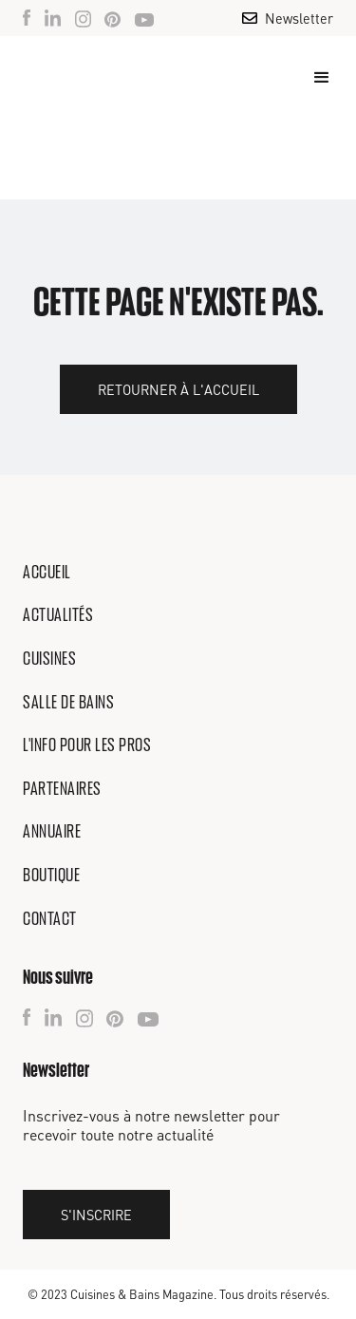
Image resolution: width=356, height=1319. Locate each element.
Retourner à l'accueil (178, 389)
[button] (313, 77)
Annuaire (52, 830)
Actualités (58, 614)
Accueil (47, 571)
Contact (50, 918)
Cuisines (49, 658)
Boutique (51, 874)
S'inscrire (96, 1214)
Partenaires (62, 788)
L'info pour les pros (87, 744)
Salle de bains (68, 701)
